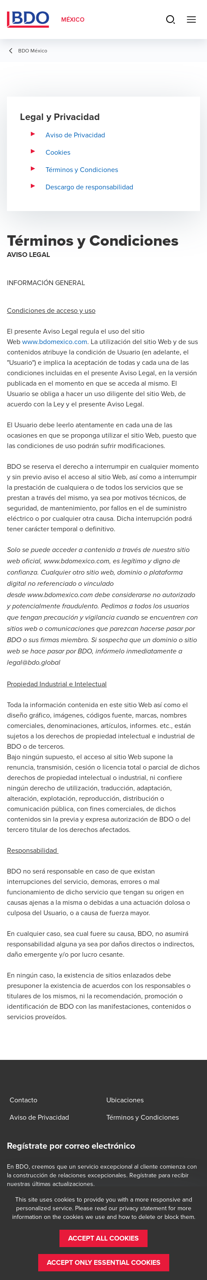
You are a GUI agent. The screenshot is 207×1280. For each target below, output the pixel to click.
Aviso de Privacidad (75, 135)
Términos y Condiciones (82, 169)
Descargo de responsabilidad (89, 187)
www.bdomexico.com (54, 341)
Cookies (58, 152)
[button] (103, 1238)
